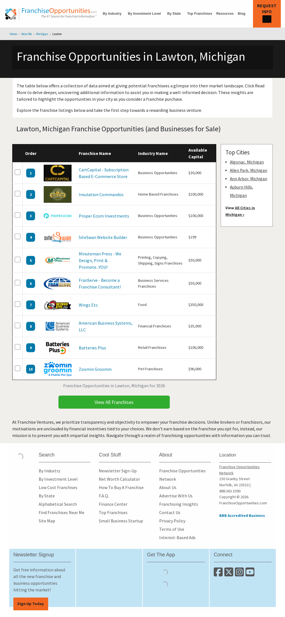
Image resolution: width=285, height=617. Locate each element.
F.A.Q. (104, 495)
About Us (167, 487)
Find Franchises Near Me (61, 512)
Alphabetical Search (58, 504)
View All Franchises (114, 402)
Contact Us (169, 512)
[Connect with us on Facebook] (219, 574)
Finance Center (113, 504)
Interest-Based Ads (177, 537)
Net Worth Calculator (119, 479)
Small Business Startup (121, 521)
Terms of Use (171, 529)
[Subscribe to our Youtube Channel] (250, 574)
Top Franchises (199, 14)
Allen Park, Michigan (248, 170)
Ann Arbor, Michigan (248, 178)
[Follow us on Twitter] (229, 574)
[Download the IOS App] (165, 572)
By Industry (112, 14)
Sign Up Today (30, 603)
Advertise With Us (176, 495)
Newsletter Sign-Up (118, 470)
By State (174, 14)
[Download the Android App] (165, 584)
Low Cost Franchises (58, 487)
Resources (225, 14)
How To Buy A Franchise (121, 487)
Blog (241, 14)
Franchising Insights (178, 504)
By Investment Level (144, 14)
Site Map (47, 521)
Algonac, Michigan (247, 162)
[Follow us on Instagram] (240, 574)
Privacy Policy (172, 521)
